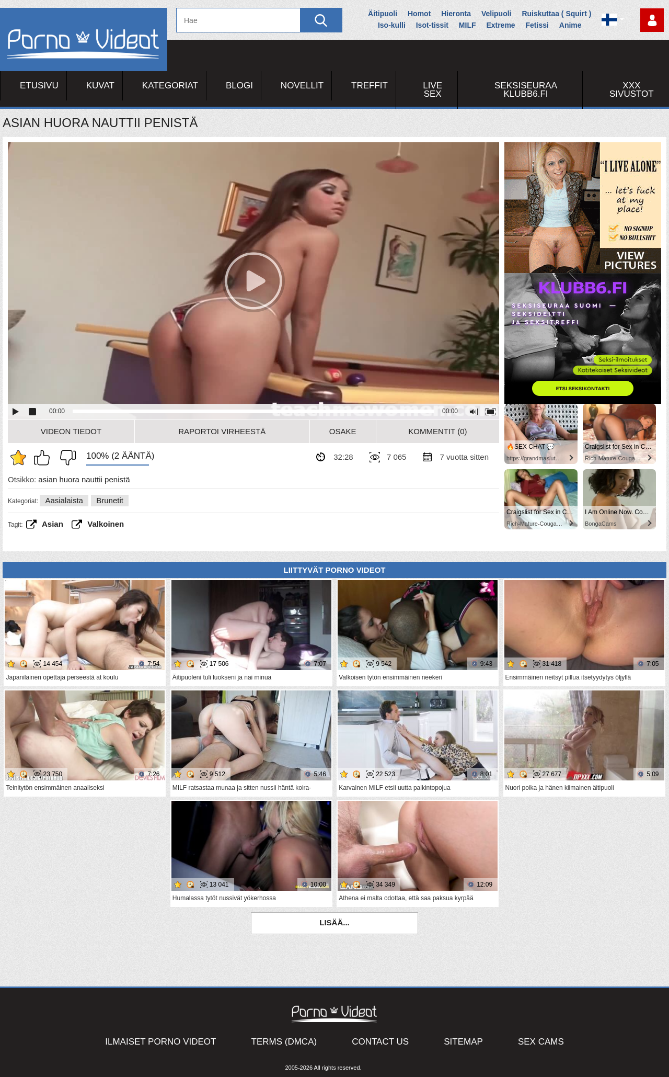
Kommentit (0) (437, 431)
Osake (342, 431)
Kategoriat (170, 85)
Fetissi (537, 25)
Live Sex (432, 90)
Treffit (369, 85)
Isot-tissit (432, 25)
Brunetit (109, 500)
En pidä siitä (65, 458)
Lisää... (334, 922)
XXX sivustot (631, 90)
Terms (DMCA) (284, 1042)
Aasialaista (64, 500)
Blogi (239, 85)
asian (52, 523)
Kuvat (100, 85)
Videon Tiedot (71, 431)
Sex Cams (541, 1042)
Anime (570, 25)
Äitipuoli (382, 13)
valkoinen (105, 523)
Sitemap (463, 1042)
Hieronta (456, 13)
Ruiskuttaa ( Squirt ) (556, 13)
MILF (467, 25)
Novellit (302, 85)
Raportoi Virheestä (222, 431)
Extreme (500, 25)
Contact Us (380, 1042)
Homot (419, 13)
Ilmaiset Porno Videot (160, 1042)
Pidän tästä (44, 458)
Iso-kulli (392, 25)
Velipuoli (496, 13)
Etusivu (39, 85)
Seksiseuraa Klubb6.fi (525, 90)
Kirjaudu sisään (652, 20)
